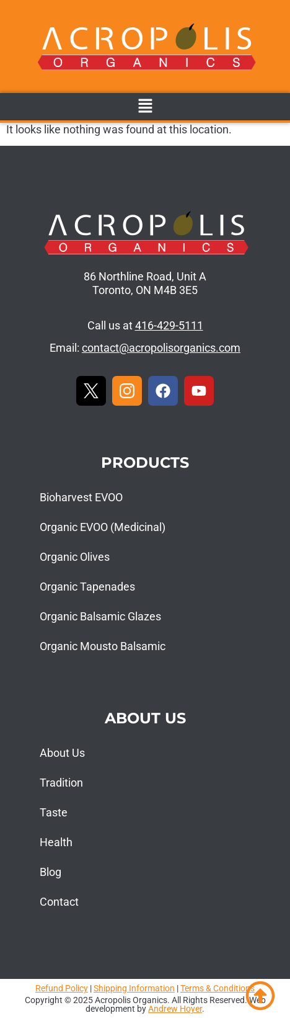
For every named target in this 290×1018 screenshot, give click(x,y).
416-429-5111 (169, 325)
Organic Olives (75, 556)
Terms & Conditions (217, 988)
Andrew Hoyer (175, 1009)
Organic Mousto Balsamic (102, 646)
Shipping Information (134, 988)
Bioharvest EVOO (81, 497)
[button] (145, 106)
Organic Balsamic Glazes (100, 616)
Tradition (61, 782)
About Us (62, 752)
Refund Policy (61, 988)
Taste (54, 812)
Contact (59, 901)
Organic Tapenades (87, 586)
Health (56, 842)
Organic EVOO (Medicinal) (102, 527)
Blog (50, 871)
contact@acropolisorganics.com (161, 347)
